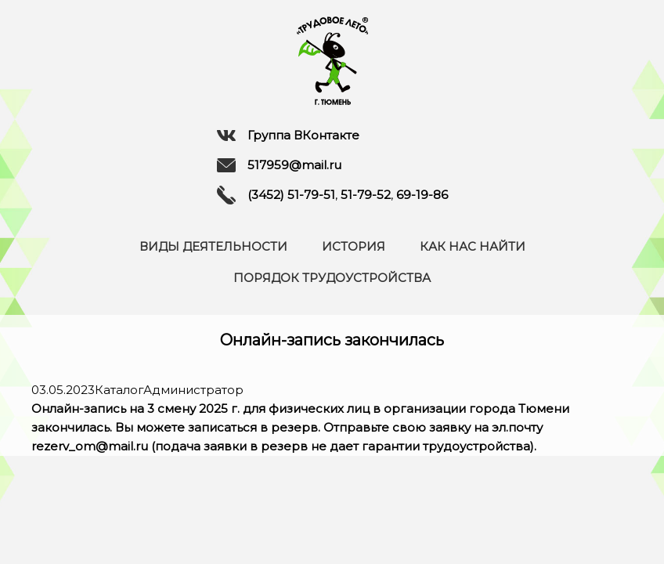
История (353, 246)
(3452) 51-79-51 (291, 194)
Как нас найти (472, 246)
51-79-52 (366, 194)
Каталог (119, 389)
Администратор (193, 389)
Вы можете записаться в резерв (216, 427)
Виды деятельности (213, 246)
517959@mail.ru (279, 165)
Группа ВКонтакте (288, 135)
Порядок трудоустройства (332, 277)
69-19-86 (422, 194)
